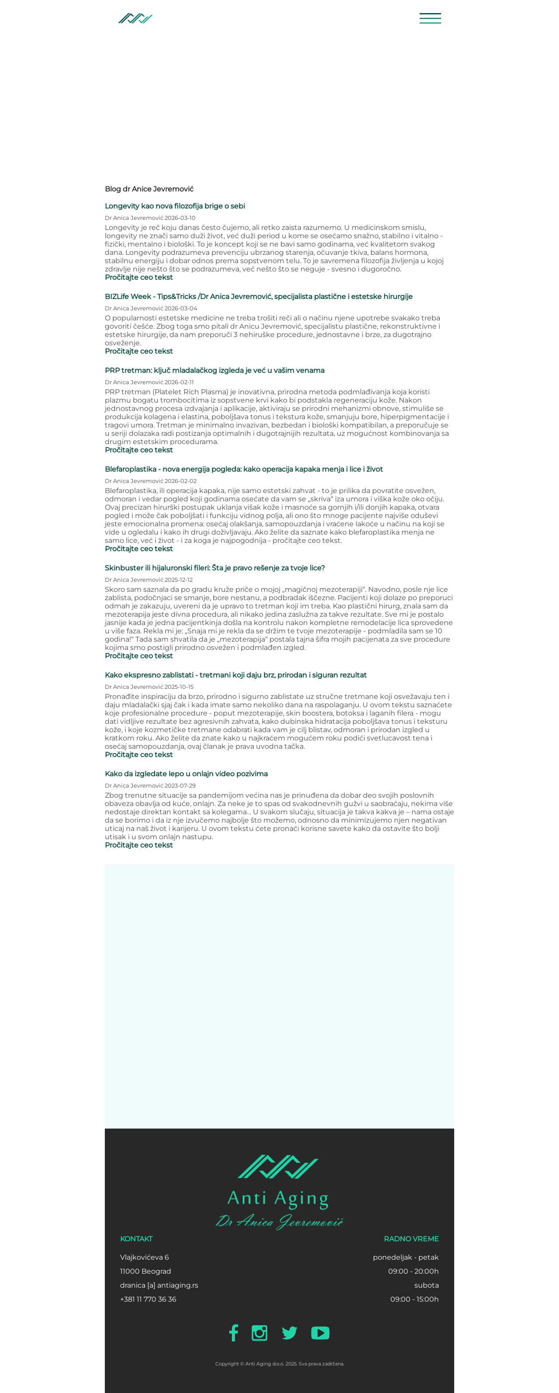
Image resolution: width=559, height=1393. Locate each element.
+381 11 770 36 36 (148, 1299)
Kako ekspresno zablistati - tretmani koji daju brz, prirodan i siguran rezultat (236, 675)
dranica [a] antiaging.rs (159, 1285)
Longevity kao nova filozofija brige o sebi (175, 206)
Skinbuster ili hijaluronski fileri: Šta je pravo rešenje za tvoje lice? (215, 568)
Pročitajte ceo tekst (139, 277)
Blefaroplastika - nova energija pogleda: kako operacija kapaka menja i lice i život (244, 469)
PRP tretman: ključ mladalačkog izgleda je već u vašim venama (214, 370)
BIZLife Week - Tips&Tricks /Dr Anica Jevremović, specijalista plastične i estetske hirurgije (259, 296)
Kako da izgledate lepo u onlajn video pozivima (186, 774)
